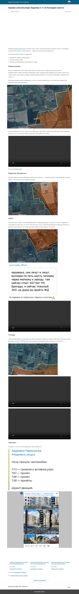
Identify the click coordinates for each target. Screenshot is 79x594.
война (12, 575)
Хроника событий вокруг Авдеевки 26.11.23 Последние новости (40, 557)
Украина (26, 575)
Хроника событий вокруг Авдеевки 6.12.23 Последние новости (19, 557)
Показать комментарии (39, 580)
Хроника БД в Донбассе (16, 569)
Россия (21, 575)
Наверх (69, 587)
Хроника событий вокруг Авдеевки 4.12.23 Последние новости (61, 557)
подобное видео (18, 169)
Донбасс (17, 575)
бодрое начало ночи (20, 48)
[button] (69, 106)
